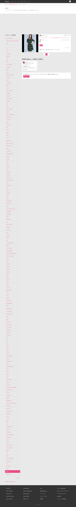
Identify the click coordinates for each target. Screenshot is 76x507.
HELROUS (8, 237)
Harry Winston (8, 151)
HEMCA (7, 245)
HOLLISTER (8, 384)
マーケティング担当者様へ (61, 498)
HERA (7, 261)
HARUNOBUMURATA (9, 153)
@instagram (59, 496)
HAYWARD (8, 193)
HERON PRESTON (9, 308)
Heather (7, 206)
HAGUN (7, 72)
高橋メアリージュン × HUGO (54, 49)
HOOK (7, 421)
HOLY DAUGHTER (9, 390)
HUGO (7, 471)
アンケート (26, 76)
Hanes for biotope (9, 109)
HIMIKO (7, 345)
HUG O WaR (8, 466)
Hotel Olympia (8, 437)
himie (7, 342)
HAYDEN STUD (8, 185)
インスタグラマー (13, 1)
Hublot (7, 455)
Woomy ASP (8, 488)
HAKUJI (7, 80)
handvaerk (8, 101)
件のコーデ (28, 64)
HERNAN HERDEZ (9, 303)
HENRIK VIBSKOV (9, 250)
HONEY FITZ (8, 408)
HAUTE (7, 169)
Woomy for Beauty (9, 498)
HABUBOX (8, 56)
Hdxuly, (7, 198)
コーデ (19, 1)
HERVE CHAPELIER (9, 313)
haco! (7, 61)
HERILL (7, 285)
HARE (7, 127)
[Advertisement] (38, 23)
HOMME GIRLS (8, 400)
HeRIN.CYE (8, 287)
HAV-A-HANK (8, 172)
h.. (6, 46)
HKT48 (7, 369)
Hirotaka (7, 358)
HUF (7, 463)
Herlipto (7, 295)
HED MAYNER (8, 214)
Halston (7, 88)
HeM (7, 240)
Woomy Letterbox (26, 496)
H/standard (8, 53)
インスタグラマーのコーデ (61, 493)
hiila (7, 337)
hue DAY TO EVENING (10, 458)
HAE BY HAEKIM (9, 64)
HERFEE (7, 279)
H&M (7, 43)
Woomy (7, 1)
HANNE (7, 111)
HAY (7, 182)
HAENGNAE (8, 67)
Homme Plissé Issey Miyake (11, 403)
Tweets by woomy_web (10, 481)
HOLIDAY (7, 382)
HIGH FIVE (8, 332)
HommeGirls (8, 405)
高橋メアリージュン (44, 35)
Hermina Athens (9, 300)
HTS (7, 453)
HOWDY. (7, 450)
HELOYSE (7, 235)
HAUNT (7, 164)
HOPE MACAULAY (9, 426)
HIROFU (7, 353)
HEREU (7, 274)
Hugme (7, 468)
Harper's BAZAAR (9, 145)
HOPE (7, 424)
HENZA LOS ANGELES (10, 256)
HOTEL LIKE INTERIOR (10, 434)
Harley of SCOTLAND (9, 143)
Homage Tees (8, 395)
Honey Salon (8, 413)
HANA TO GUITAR (9, 90)
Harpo (7, 148)
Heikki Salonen (8, 219)
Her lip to (7, 258)
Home (41, 488)
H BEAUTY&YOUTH (9, 38)
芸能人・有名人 (23, 1)
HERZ (7, 316)
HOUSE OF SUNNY (9, 447)
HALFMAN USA (8, 82)
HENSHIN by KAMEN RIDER (10, 253)
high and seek (8, 329)
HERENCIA (8, 271)
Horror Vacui (8, 429)
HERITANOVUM (9, 290)
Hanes (7, 106)
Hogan (7, 374)
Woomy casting (8, 493)
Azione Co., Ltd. (25, 498)
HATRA (7, 161)
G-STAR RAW (25, 69)
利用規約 (41, 498)
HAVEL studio (8, 177)
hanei (7, 103)
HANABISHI (8, 93)
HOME (6, 4)
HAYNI (7, 190)
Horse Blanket (8, 432)
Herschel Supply (9, 311)
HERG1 (7, 282)
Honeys (7, 416)
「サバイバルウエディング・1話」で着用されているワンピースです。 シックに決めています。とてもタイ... (54, 37)
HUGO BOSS (8, 474)
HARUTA (7, 156)
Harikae (7, 130)
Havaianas (8, 174)
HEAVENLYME (8, 211)
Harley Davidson (9, 140)
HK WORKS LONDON (9, 366)
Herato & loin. (8, 266)
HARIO (7, 135)
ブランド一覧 (42, 493)
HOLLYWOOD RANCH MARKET (11, 387)
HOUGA (7, 442)
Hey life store (8, 321)
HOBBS (7, 371)
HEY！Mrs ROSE (9, 324)
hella (7, 232)
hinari (7, 350)
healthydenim (8, 203)
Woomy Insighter (26, 488)
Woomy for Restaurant (10, 496)
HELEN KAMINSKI (9, 224)
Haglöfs (7, 69)
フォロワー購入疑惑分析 (61, 488)
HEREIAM (8, 269)
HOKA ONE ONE (9, 379)
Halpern (7, 85)
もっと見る (67, 47)
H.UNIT (7, 51)
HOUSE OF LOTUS (9, 445)
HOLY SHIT (8, 392)
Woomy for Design (26, 493)
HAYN (7, 187)
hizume (7, 363)
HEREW (7, 277)
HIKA (7, 340)
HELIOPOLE (8, 227)
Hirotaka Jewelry (9, 361)
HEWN (7, 319)
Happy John (8, 119)
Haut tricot (8, 166)
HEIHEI (7, 216)
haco (7, 59)
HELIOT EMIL (8, 229)
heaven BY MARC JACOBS (10, 208)
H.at (7, 48)
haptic (7, 122)
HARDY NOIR (8, 124)
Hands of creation (9, 98)
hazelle (7, 195)
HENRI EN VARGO (9, 248)
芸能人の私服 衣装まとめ (13, 4)
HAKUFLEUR (8, 77)
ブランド (28, 1)
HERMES (7, 298)
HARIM (7, 132)
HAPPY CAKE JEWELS (10, 114)
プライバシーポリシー (44, 496)
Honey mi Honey (9, 411)
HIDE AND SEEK (9, 327)
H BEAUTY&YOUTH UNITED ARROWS (12, 40)
